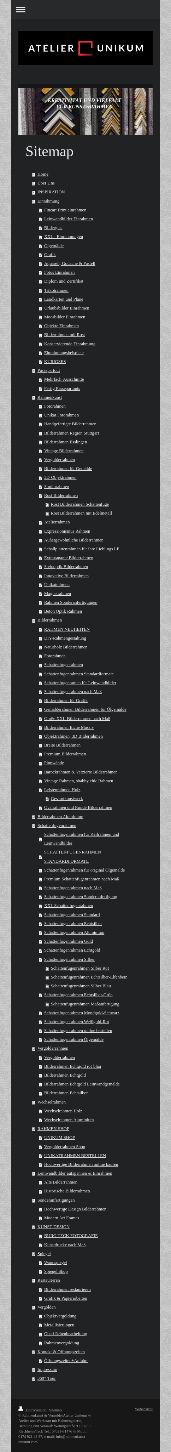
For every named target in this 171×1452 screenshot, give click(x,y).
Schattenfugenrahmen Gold (68, 941)
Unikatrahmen (57, 584)
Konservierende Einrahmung (69, 343)
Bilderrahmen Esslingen (65, 441)
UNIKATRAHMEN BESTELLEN (75, 1155)
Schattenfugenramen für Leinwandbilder (80, 682)
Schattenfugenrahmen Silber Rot (80, 968)
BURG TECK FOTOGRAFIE (71, 1235)
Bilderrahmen (49, 620)
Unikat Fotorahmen (61, 415)
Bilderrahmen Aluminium (60, 816)
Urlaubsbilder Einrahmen (66, 308)
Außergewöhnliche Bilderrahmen (74, 540)
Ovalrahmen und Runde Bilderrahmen (78, 807)
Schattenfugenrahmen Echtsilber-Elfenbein (89, 977)
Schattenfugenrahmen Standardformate (79, 673)
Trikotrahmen (56, 290)
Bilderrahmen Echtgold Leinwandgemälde (82, 1084)
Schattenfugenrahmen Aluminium (74, 932)
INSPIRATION (51, 191)
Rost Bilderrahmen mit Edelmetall (81, 513)
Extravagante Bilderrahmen (68, 557)
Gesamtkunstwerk (67, 798)
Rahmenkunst (49, 397)
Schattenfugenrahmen (63, 664)
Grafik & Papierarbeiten (65, 1298)
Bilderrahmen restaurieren (67, 1289)
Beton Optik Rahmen (63, 611)
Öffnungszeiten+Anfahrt (66, 1360)
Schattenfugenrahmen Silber (69, 959)
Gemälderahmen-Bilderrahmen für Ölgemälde (85, 709)
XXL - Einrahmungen (63, 236)
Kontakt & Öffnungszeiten (61, 1351)
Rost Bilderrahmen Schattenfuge (80, 504)
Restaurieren (48, 1280)
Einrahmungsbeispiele (64, 352)
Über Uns (46, 183)
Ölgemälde (54, 245)
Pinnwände (54, 762)
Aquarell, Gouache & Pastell (69, 263)
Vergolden (46, 1307)
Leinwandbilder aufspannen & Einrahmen (74, 1173)
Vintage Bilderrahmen (64, 450)
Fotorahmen (55, 406)
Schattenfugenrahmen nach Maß (73, 691)
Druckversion (32, 1410)
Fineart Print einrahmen (65, 210)
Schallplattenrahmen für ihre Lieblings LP (81, 548)
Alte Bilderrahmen (60, 1182)
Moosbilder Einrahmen (64, 316)
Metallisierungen (59, 1324)
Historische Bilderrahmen (67, 1191)
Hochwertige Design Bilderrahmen (75, 1209)
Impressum (47, 1369)
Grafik (50, 254)
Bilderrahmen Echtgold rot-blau (72, 1066)
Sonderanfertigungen (56, 1200)
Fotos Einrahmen (59, 272)
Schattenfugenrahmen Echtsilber (73, 923)
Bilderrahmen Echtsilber (66, 1092)
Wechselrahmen (51, 1102)
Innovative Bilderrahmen (66, 575)
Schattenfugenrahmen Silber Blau (81, 985)
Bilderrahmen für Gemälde (68, 468)
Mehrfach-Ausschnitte (64, 379)
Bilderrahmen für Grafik (66, 700)
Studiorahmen (56, 486)
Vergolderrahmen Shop (64, 1146)
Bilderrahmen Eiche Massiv (69, 727)
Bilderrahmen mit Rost (64, 334)
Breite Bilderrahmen (62, 745)
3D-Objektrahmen (60, 477)
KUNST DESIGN (53, 1226)
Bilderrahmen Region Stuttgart (71, 433)
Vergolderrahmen (59, 459)
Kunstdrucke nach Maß (65, 1244)
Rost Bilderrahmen (61, 495)
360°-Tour (46, 1378)
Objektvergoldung (60, 1316)
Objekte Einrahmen (61, 325)
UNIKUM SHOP (59, 1137)
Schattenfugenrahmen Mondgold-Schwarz (81, 1012)
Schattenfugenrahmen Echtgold (72, 950)
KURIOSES (55, 361)
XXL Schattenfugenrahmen (68, 905)
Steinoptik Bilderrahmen (66, 566)
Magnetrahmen (57, 593)
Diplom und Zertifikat (63, 281)
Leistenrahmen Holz (62, 789)
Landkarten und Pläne (63, 299)
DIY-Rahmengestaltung (65, 638)
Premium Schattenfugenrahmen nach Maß (81, 879)
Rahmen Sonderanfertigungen (71, 602)
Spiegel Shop (56, 1271)
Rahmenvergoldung (61, 1342)
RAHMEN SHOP (53, 1128)
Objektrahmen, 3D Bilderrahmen (73, 736)
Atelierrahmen (57, 522)
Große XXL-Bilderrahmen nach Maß (77, 718)
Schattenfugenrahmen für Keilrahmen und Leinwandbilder (81, 839)
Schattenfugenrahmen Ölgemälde (74, 1039)
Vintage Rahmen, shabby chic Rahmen (78, 780)
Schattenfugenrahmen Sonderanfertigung (80, 896)
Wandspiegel (55, 1262)
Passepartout (48, 370)
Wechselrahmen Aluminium (69, 1119)
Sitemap (55, 1410)
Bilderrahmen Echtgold (65, 1075)
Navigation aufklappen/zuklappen (85, 9)
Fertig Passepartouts (62, 388)
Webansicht (144, 1409)
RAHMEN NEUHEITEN (67, 629)
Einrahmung (48, 201)
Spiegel (44, 1253)
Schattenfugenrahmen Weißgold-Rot (76, 1021)
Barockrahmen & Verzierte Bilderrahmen (81, 772)
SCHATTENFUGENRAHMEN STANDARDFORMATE (72, 856)
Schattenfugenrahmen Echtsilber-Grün (78, 994)
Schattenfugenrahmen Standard (72, 914)
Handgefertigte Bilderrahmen (70, 423)
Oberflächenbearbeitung (65, 1333)
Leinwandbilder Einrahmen (68, 218)
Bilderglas (53, 227)
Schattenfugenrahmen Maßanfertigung (85, 1004)
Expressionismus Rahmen (67, 531)
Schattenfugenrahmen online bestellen (78, 1030)
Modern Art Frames (61, 1217)
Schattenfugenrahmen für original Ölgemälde (84, 870)
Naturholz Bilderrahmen (66, 647)
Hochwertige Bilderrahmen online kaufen (81, 1164)
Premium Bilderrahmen (65, 753)
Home (42, 174)
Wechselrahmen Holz (63, 1110)
